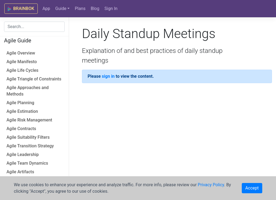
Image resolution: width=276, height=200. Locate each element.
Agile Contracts (21, 128)
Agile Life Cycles (22, 70)
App (46, 8)
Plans (80, 8)
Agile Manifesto (21, 61)
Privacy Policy (211, 184)
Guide (60, 8)
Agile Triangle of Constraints (33, 79)
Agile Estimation (22, 111)
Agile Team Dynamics (27, 163)
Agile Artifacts (20, 171)
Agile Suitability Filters (28, 137)
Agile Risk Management (29, 120)
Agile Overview (20, 53)
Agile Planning (20, 102)
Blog (95, 8)
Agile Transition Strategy (30, 145)
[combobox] (34, 27)
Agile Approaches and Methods (27, 91)
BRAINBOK (21, 8)
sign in (108, 76)
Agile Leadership (22, 154)
